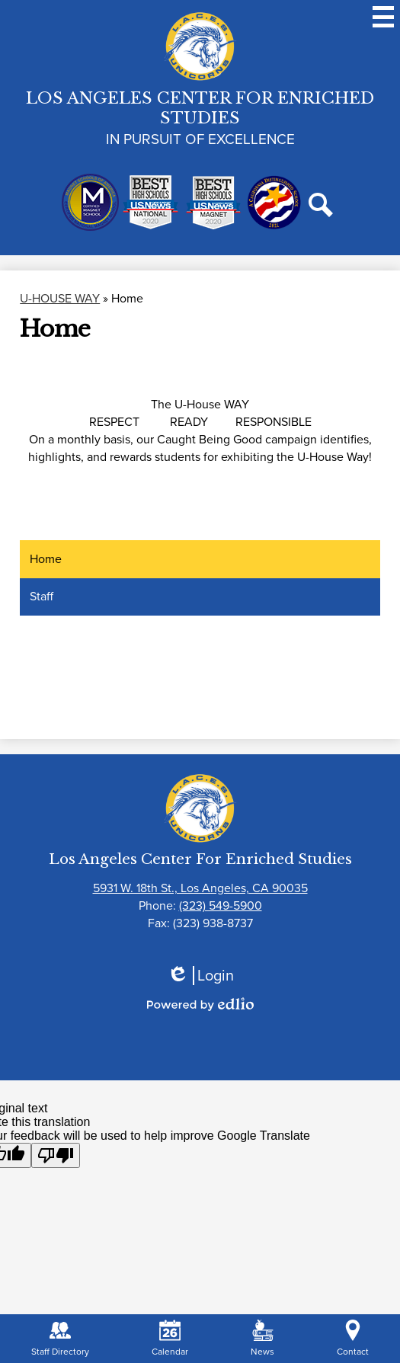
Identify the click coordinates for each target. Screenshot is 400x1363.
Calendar (170, 1339)
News (262, 1339)
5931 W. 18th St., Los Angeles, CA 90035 (200, 888)
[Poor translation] (55, 1155)
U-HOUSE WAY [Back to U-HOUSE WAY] (60, 298)
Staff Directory (60, 1339)
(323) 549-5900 (220, 905)
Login (200, 975)
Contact (353, 1339)
